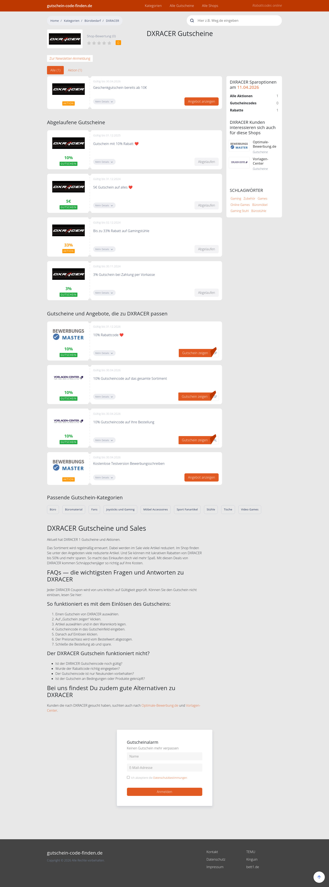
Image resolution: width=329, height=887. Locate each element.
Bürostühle (258, 211)
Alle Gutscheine (182, 5)
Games (262, 198)
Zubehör (249, 198)
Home (54, 21)
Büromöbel (259, 205)
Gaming (236, 198)
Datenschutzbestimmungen (170, 778)
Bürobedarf (93, 21)
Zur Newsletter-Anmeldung (70, 58)
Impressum (214, 867)
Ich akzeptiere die (159, 778)
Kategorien (153, 5)
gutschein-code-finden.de (69, 5)
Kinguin (251, 859)
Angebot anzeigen (201, 101)
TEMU (250, 852)
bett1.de (252, 867)
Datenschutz (215, 859)
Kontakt (212, 852)
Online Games (240, 205)
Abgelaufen (206, 161)
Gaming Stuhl (240, 211)
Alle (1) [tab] (55, 70)
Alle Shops (210, 5)
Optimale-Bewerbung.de (160, 705)
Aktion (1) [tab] (75, 70)
